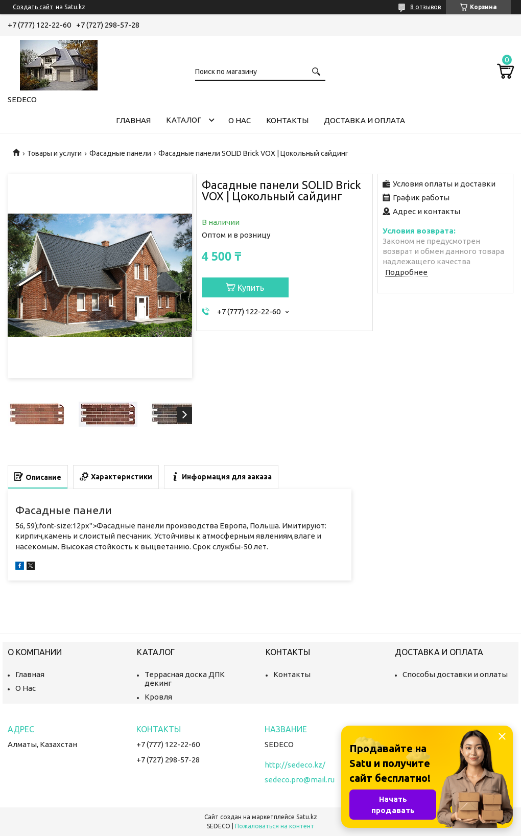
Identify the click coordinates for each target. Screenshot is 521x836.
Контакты (287, 120)
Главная (133, 120)
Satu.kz (306, 817)
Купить (251, 287)
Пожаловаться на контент (274, 826)
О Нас (25, 688)
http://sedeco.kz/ (295, 764)
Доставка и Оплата (364, 120)
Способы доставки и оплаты (455, 674)
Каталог (183, 119)
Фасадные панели (120, 153)
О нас (239, 120)
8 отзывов (425, 7)
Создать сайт (33, 7)
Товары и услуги (54, 153)
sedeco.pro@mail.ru (300, 779)
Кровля (158, 696)
